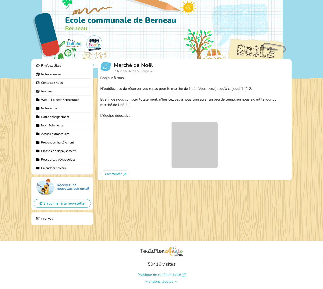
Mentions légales (161, 281)
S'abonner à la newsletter (62, 203)
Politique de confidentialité (161, 274)
